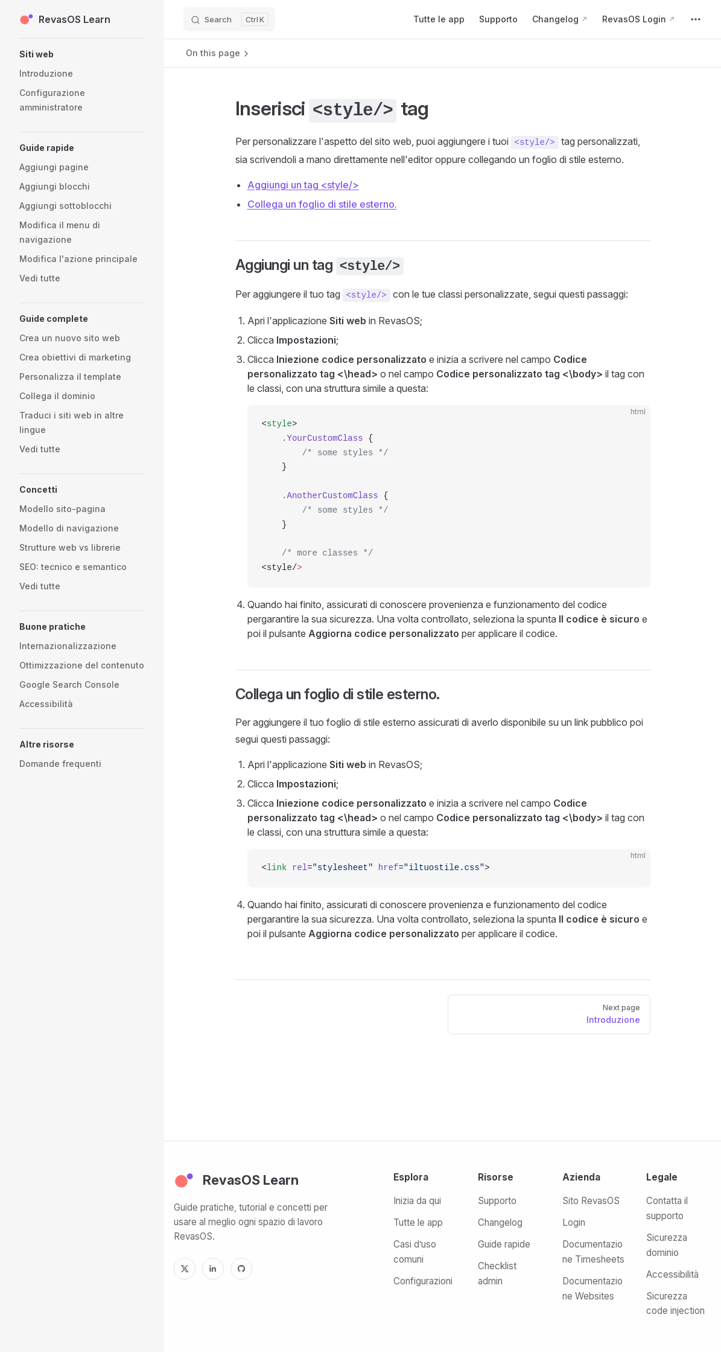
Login (573, 1222)
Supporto (497, 1200)
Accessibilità (672, 1274)
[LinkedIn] (213, 1269)
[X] (184, 1269)
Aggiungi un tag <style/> (303, 185)
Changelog (500, 1222)
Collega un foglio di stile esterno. (322, 204)
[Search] (229, 19)
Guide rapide (504, 1244)
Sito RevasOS (591, 1200)
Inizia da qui (417, 1200)
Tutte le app (418, 1222)
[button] (82, 54)
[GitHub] (241, 1269)
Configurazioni (423, 1281)
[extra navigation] (695, 19)
